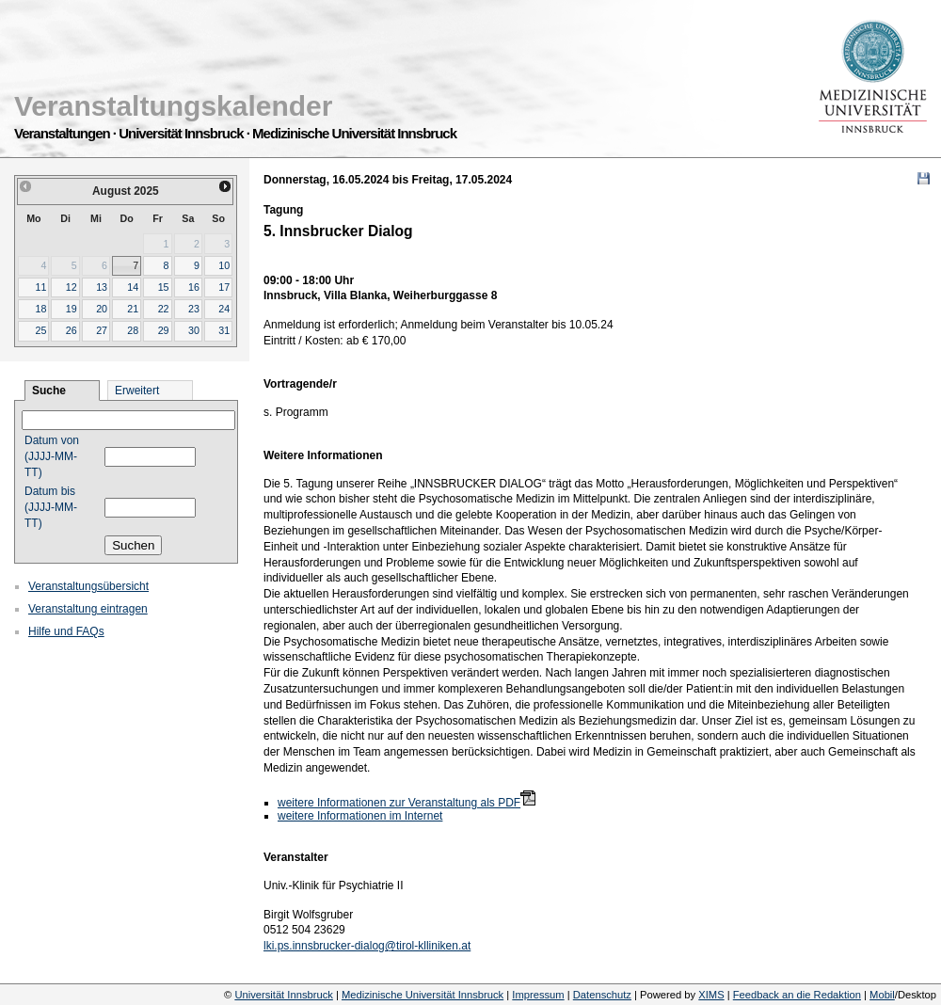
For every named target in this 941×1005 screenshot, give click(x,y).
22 (163, 308)
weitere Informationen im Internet (360, 815)
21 (132, 308)
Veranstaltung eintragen (88, 608)
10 (224, 265)
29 (163, 330)
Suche (49, 390)
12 (71, 287)
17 (224, 287)
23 (193, 308)
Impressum (538, 994)
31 (224, 330)
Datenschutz (602, 994)
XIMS (711, 994)
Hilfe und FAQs (66, 631)
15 (163, 287)
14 (132, 287)
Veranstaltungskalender (173, 105)
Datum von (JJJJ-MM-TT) (51, 456)
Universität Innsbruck (283, 994)
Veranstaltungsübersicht (88, 586)
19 (71, 308)
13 (101, 287)
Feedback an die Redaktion (797, 994)
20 (101, 308)
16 (193, 287)
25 (40, 330)
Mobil (882, 994)
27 (101, 330)
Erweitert (137, 390)
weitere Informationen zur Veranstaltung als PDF (399, 802)
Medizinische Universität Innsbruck (422, 994)
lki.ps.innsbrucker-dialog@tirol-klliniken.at (366, 945)
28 (132, 330)
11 (40, 287)
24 (224, 308)
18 (40, 308)
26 (71, 330)
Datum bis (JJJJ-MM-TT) (50, 507)
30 (193, 330)
